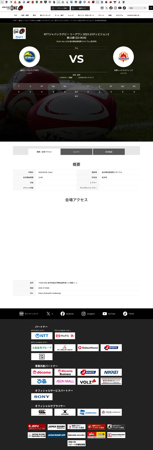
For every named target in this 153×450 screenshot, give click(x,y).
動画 (110, 15)
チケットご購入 (59, 8)
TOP (15, 15)
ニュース (71, 15)
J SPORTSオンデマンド (86, 77)
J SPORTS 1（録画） (66, 77)
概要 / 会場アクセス (44, 151)
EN (151, 8)
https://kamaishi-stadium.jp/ (49, 293)
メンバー (76, 151)
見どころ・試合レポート (86, 15)
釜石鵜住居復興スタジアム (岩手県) (83, 41)
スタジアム (119, 15)
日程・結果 (25, 15)
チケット (101, 15)
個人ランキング (45, 15)
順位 (34, 15)
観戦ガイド (79, 8)
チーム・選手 (59, 15)
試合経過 (108, 151)
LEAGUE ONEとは (133, 15)
